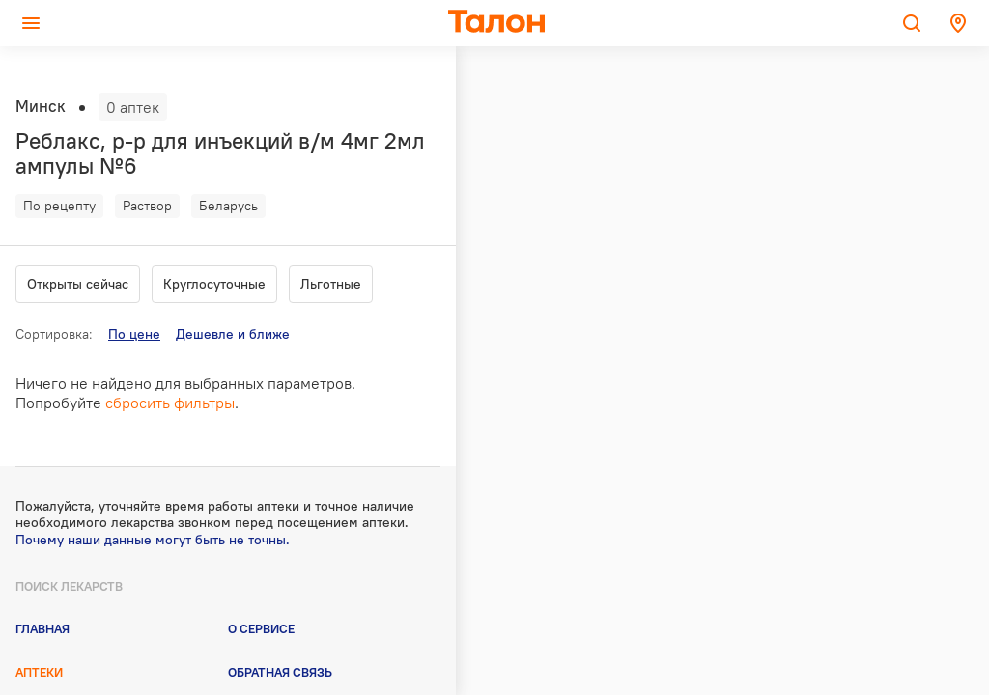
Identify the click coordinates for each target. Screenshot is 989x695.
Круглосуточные (214, 283)
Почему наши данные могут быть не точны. (152, 539)
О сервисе (261, 628)
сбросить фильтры (170, 402)
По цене (134, 334)
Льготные (330, 283)
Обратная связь (280, 672)
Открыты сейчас (77, 283)
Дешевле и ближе (233, 334)
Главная (42, 628)
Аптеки (39, 672)
